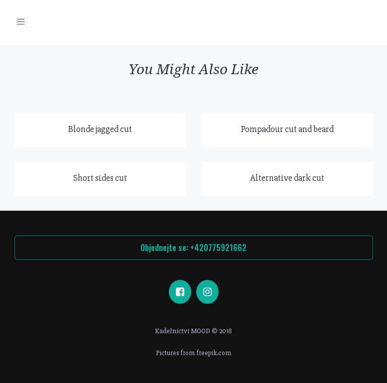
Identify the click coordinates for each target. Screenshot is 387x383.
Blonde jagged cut (100, 129)
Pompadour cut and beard (287, 129)
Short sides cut (100, 177)
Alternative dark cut (287, 177)
